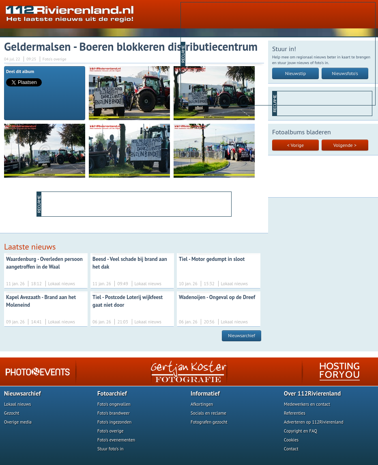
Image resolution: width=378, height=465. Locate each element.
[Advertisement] (248, 53)
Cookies (291, 440)
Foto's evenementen (116, 440)
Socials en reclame (208, 413)
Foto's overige (110, 431)
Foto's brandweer (113, 413)
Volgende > (345, 145)
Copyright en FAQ (300, 431)
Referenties (294, 413)
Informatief (205, 393)
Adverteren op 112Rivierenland (314, 422)
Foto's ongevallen (114, 404)
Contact (291, 449)
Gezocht (11, 413)
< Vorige (295, 145)
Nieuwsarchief (241, 335)
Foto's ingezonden (114, 422)
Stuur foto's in (110, 449)
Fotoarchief (112, 393)
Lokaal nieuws (17, 404)
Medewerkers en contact (307, 404)
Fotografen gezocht (209, 422)
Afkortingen (202, 404)
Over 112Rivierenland (312, 393)
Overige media (18, 422)
